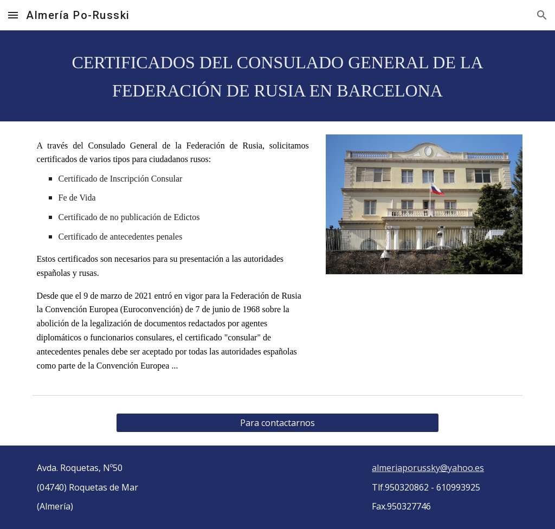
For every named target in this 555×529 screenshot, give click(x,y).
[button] (13, 15)
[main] (278, 75)
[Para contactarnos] (277, 422)
